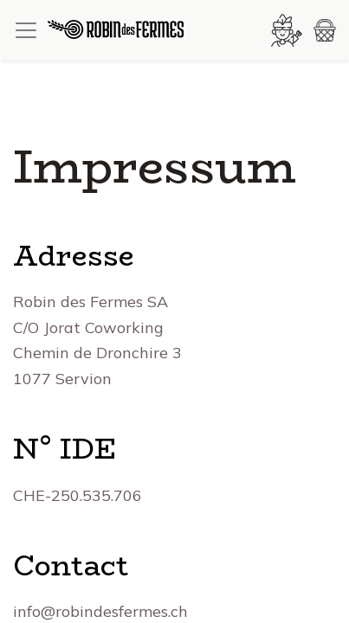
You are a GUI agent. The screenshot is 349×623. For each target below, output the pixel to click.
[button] (324, 30)
